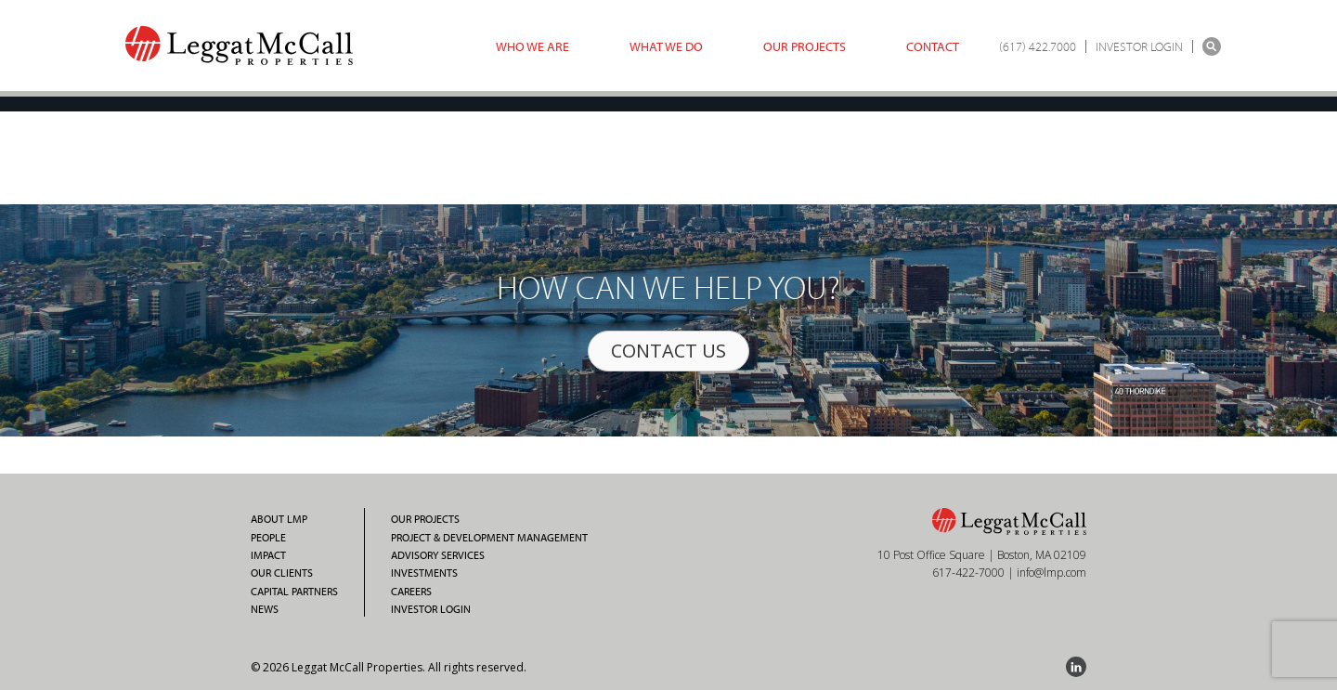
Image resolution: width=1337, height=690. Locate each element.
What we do (666, 46)
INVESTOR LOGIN (1139, 46)
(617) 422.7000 (1037, 46)
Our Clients (282, 572)
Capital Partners (294, 591)
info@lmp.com (1051, 572)
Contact (932, 46)
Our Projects (804, 46)
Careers (411, 591)
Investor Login (431, 609)
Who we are (532, 46)
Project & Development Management (489, 537)
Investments (424, 572)
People (268, 537)
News (265, 609)
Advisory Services (438, 555)
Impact (268, 555)
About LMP (279, 519)
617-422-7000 (968, 572)
